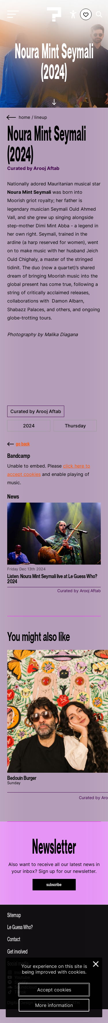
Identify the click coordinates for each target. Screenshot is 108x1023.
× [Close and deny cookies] (96, 963)
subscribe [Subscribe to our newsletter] (54, 884)
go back (18, 444)
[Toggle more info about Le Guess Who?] (54, 927)
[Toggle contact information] (54, 939)
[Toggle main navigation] (11, 14)
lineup (40, 117)
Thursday (75, 426)
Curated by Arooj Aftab (35, 411)
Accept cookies (54, 990)
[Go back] (11, 117)
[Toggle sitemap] (54, 915)
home (24, 117)
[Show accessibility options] (74, 14)
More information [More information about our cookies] (54, 1005)
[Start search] (98, 14)
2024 (29, 426)
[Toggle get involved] (54, 951)
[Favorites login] (86, 14)
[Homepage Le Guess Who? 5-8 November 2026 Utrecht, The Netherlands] (54, 14)
